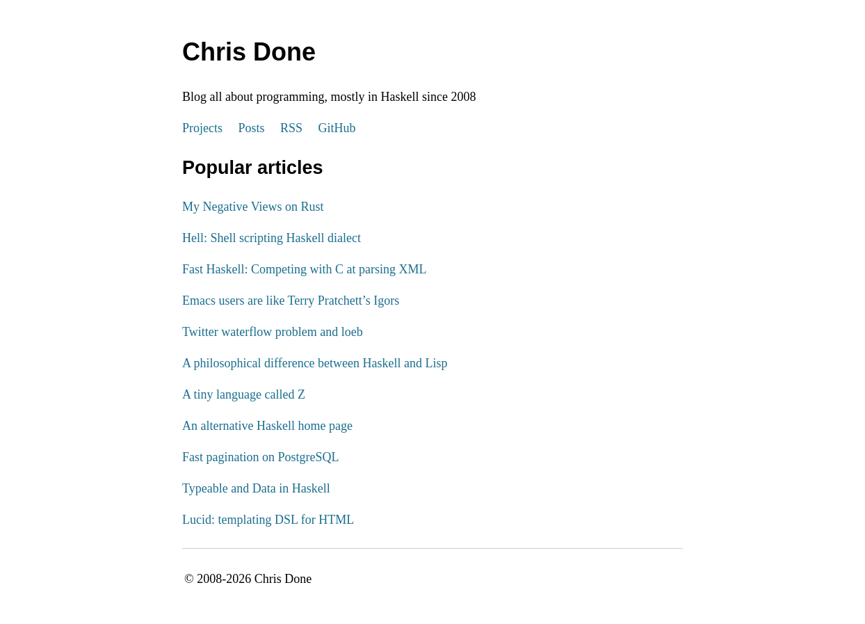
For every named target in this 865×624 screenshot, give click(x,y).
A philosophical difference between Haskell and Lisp (315, 363)
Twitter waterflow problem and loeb (272, 332)
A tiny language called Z (243, 394)
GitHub (337, 128)
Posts (252, 128)
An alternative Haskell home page (267, 426)
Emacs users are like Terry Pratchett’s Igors (290, 300)
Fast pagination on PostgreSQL (260, 457)
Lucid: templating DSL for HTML (268, 520)
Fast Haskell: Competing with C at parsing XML (304, 269)
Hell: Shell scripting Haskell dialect (271, 238)
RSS (291, 128)
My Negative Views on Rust (253, 207)
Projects (202, 128)
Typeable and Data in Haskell (256, 488)
